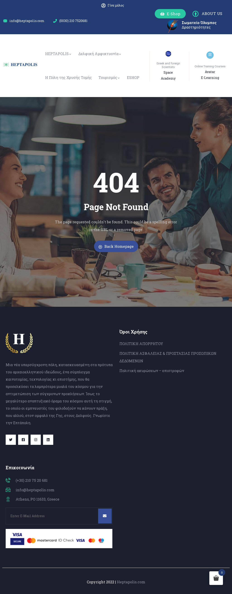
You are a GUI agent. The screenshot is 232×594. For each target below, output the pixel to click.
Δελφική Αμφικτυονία (99, 53)
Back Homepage (116, 246)
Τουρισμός (109, 77)
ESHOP (133, 77)
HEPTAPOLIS (58, 53)
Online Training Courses (210, 66)
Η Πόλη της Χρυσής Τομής (68, 77)
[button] (170, 13)
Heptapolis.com (131, 581)
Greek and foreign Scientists (168, 65)
